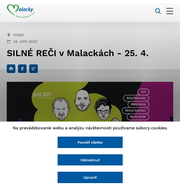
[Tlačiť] (11, 68)
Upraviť (90, 177)
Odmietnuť (90, 160)
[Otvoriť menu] (169, 11)
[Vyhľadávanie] (158, 11)
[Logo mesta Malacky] (21, 11)
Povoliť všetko (90, 142)
